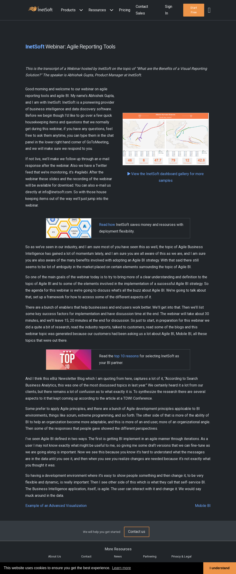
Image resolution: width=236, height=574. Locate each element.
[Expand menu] (80, 10)
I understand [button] (220, 568)
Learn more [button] (121, 568)
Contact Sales (142, 9)
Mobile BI (203, 505)
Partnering (149, 556)
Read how (107, 224)
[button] (73, 10)
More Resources (118, 549)
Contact (86, 556)
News (118, 556)
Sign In (168, 9)
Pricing (124, 10)
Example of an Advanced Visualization (56, 505)
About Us (54, 556)
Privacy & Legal (181, 556)
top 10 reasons (126, 356)
